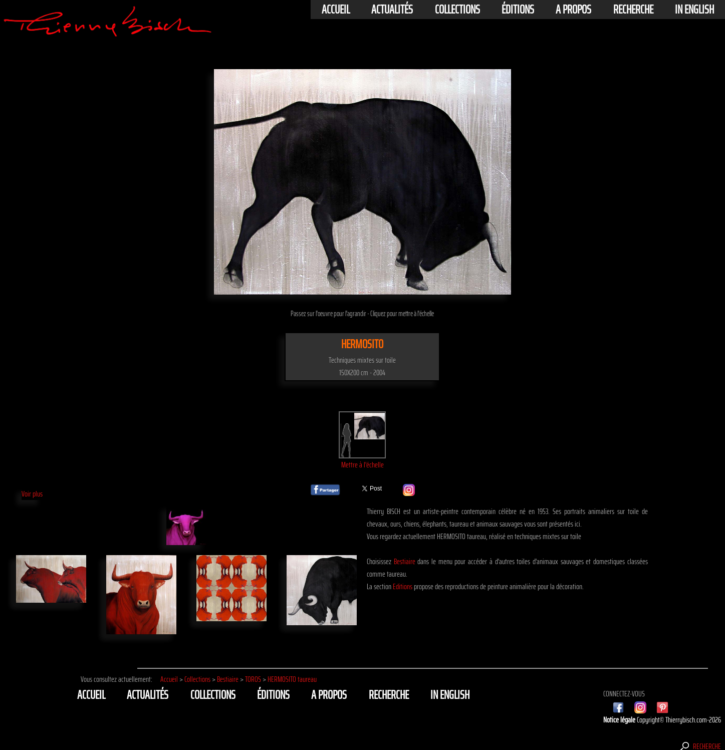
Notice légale (620, 719)
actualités (392, 9)
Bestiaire (404, 561)
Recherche (633, 9)
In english (694, 9)
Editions (402, 586)
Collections (457, 9)
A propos (573, 9)
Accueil (336, 9)
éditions (518, 9)
